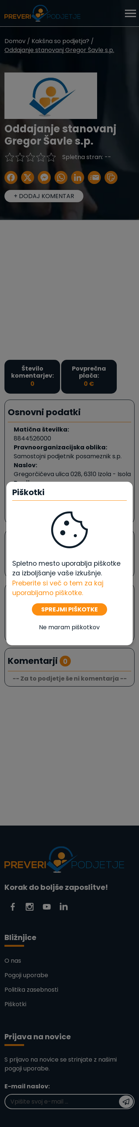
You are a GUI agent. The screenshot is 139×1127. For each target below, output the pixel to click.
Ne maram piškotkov (69, 627)
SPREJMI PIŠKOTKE (69, 609)
